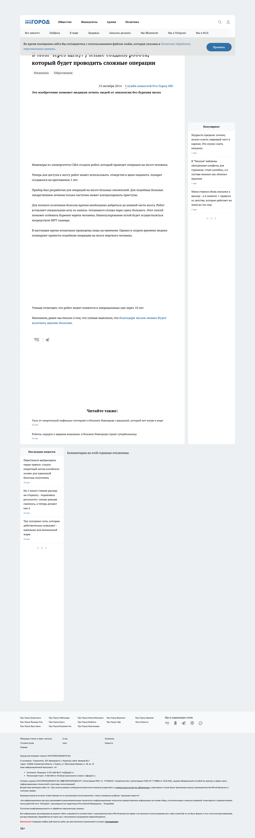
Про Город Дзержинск (30, 717)
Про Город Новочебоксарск (91, 717)
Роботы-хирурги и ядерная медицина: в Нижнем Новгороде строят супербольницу (102, 436)
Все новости (32, 33)
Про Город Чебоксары (59, 717)
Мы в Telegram (177, 33)
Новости (109, 743)
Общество (65, 22)
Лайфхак (54, 33)
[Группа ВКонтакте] (167, 723)
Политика (132, 22)
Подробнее (109, 803)
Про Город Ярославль (30, 726)
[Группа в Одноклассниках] (175, 723)
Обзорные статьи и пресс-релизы (36, 738)
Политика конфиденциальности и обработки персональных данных (52, 808)
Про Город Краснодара (88, 726)
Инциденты (89, 22)
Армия (111, 22)
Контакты (109, 738)
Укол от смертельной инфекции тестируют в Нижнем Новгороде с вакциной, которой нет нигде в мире (102, 423)
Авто (64, 743)
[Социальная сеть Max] (200, 723)
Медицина (41, 73)
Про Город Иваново (144, 717)
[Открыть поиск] (220, 22)
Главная (23, 747)
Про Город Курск (57, 722)
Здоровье (93, 33)
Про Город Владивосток (60, 726)
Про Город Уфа (114, 722)
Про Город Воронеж (116, 717)
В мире (74, 33)
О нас (65, 738)
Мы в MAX (202, 33)
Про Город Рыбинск (87, 722)
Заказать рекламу (120, 33)
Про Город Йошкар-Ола (31, 722)
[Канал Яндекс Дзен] (192, 723)
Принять (219, 47)
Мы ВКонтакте (149, 33)
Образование (63, 73)
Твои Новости (141, 722)
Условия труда (27, 743)
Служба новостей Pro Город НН (149, 86)
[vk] (37, 339)
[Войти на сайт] (228, 22)
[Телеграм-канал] (184, 723)
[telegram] (48, 339)
